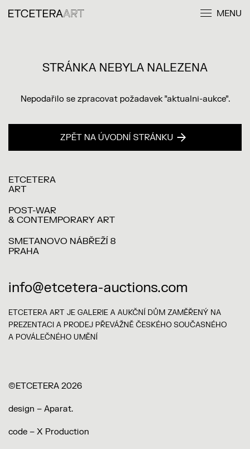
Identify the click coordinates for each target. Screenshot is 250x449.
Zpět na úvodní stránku (123, 137)
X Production (63, 432)
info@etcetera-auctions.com (98, 288)
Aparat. (58, 409)
